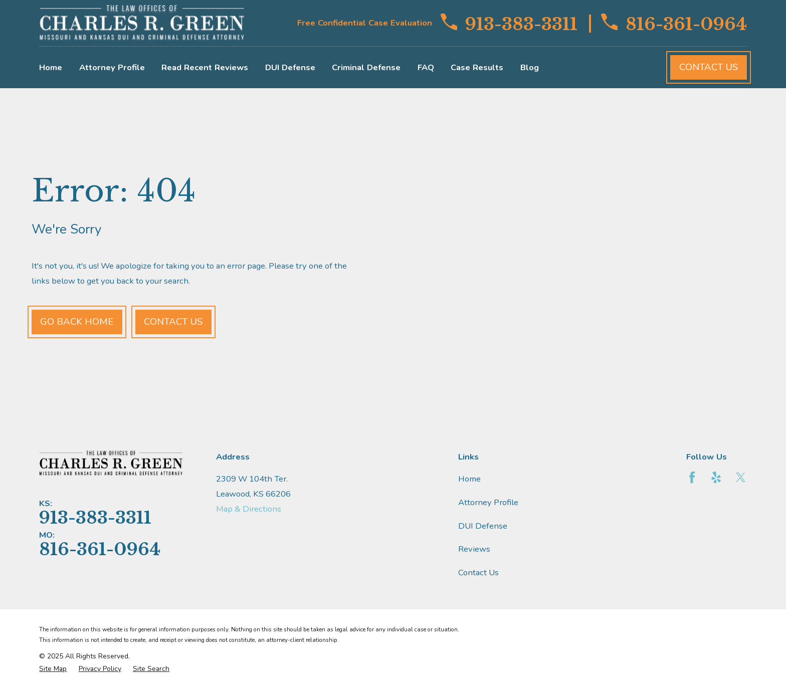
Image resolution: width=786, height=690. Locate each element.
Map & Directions (248, 509)
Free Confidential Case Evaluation (364, 23)
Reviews (474, 549)
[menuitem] (53, 668)
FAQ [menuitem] (426, 67)
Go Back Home (76, 321)
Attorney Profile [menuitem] (112, 67)
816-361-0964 (674, 23)
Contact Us (708, 67)
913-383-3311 (509, 23)
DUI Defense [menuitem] (290, 67)
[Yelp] (716, 477)
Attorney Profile (488, 502)
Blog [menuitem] (529, 67)
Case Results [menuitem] (477, 67)
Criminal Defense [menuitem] (366, 67)
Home (469, 479)
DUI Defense (482, 526)
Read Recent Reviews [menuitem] (204, 67)
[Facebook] (692, 477)
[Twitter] (740, 477)
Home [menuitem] (50, 67)
